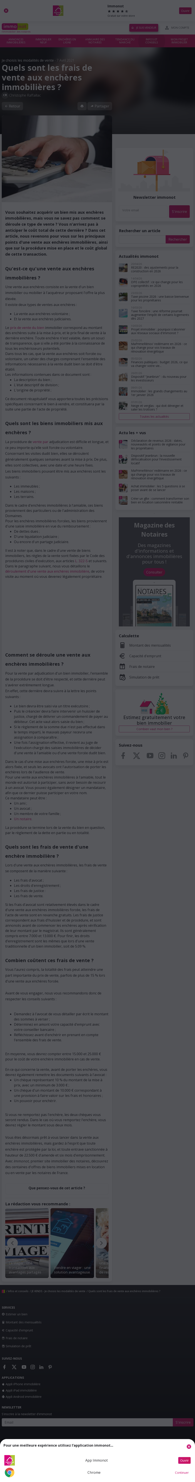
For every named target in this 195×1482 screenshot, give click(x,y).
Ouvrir (184, 1460)
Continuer (182, 1472)
